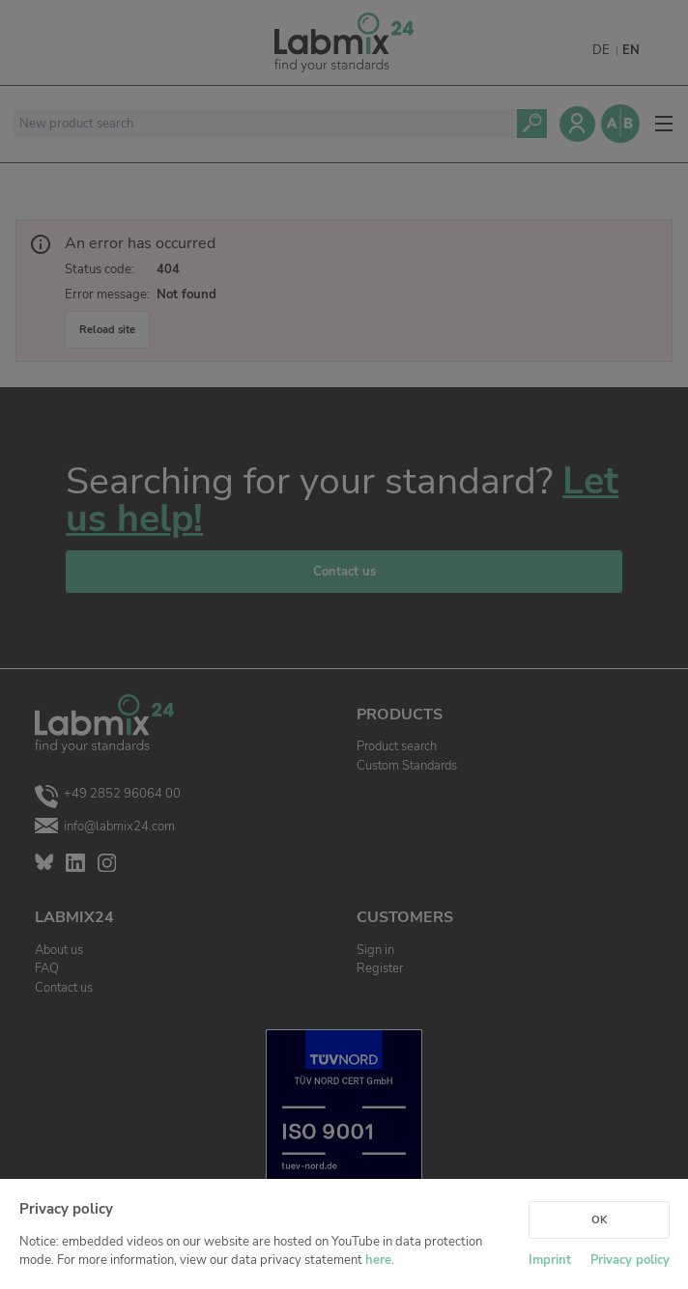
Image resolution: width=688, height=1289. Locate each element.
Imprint (550, 1260)
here (378, 1260)
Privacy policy (630, 1260)
